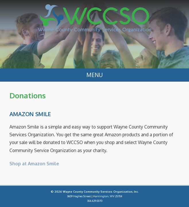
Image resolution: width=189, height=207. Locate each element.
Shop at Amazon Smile (34, 163)
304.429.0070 (94, 200)
